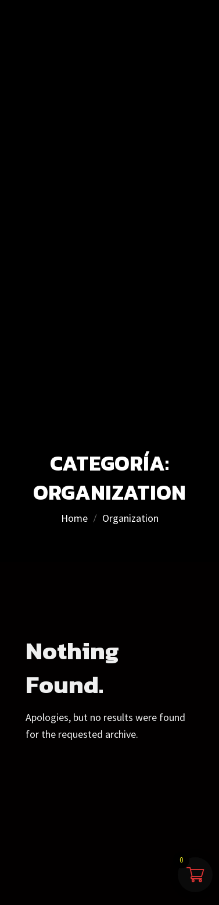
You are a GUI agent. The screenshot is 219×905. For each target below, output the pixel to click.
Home (74, 518)
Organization (130, 518)
